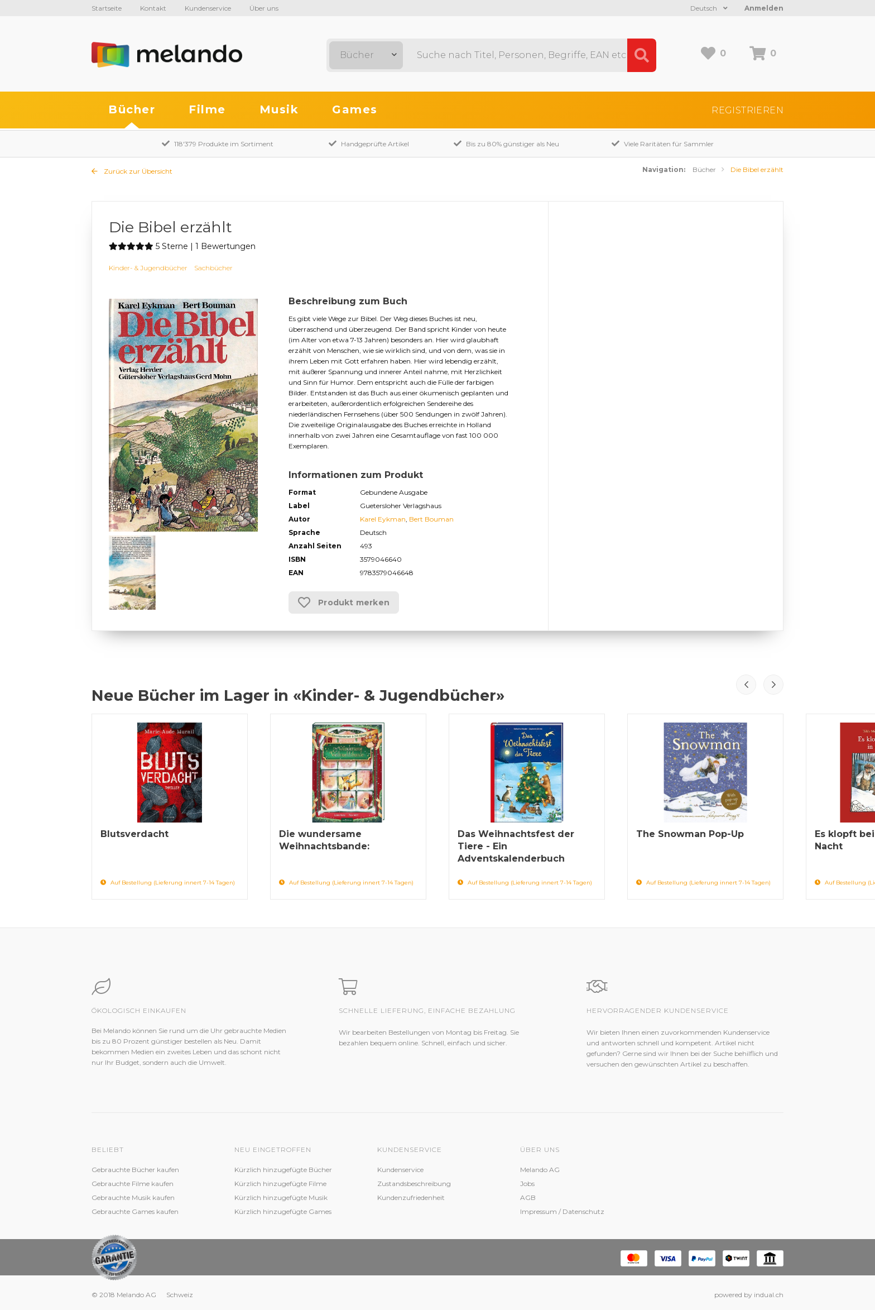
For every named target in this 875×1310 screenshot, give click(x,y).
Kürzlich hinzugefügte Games (282, 1211)
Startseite (107, 8)
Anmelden (763, 8)
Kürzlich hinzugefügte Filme (280, 1183)
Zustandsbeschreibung (414, 1183)
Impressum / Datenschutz (562, 1211)
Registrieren (747, 110)
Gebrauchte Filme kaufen (133, 1183)
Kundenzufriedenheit (411, 1197)
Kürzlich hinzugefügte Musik (281, 1197)
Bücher (131, 109)
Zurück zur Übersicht (132, 171)
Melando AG (540, 1169)
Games (355, 109)
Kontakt (153, 8)
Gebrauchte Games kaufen (135, 1211)
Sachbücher (213, 268)
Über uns (263, 8)
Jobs (527, 1183)
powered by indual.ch (748, 1294)
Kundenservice (208, 8)
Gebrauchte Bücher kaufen (135, 1169)
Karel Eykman (383, 519)
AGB (528, 1197)
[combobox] (366, 55)
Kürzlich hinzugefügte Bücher (283, 1169)
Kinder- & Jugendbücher (148, 268)
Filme (207, 109)
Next (773, 685)
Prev (746, 685)
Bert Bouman (431, 519)
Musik (279, 109)
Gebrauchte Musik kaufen (133, 1197)
